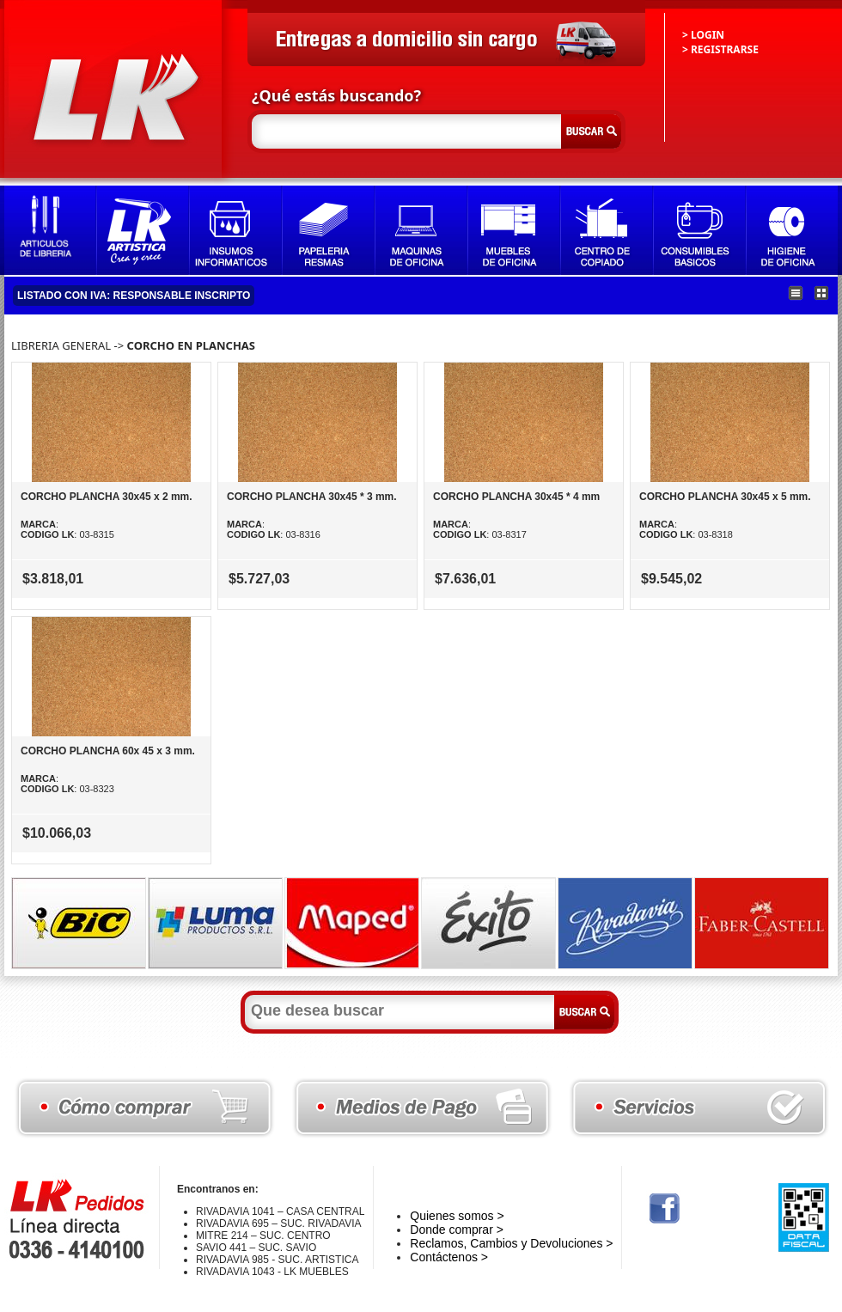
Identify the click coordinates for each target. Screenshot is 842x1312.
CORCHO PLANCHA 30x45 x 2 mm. (106, 497)
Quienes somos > (456, 1216)
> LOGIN (703, 34)
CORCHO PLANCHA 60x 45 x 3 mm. (108, 751)
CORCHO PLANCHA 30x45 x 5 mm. (725, 497)
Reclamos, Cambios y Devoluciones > (511, 1243)
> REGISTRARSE (720, 49)
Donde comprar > (456, 1229)
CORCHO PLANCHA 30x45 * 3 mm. (312, 497)
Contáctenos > (449, 1257)
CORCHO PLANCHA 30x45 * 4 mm (516, 497)
